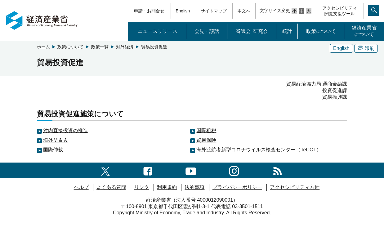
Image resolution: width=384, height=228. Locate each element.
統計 (287, 31)
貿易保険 (206, 140)
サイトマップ (214, 10)
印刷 (366, 48)
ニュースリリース (157, 31)
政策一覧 (100, 46)
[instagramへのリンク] (234, 170)
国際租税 (206, 130)
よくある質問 (111, 187)
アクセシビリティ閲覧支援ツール (339, 11)
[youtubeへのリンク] (190, 170)
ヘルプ (81, 187)
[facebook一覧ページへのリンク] (147, 170)
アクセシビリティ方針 (294, 187)
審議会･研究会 (252, 31)
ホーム (43, 46)
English (183, 10)
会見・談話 (206, 31)
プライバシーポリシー (237, 187)
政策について (321, 31)
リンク (141, 187)
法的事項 (194, 187)
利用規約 (167, 187)
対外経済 (124, 46)
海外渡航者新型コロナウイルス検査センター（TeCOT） (258, 149)
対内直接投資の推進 (65, 130)
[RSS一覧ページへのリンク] (277, 170)
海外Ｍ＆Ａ (55, 140)
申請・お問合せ (149, 10)
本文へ (243, 10)
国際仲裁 (53, 149)
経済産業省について (364, 31)
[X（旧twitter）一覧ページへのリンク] (105, 170)
